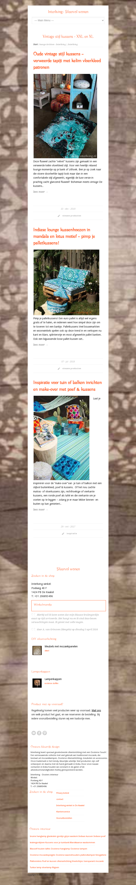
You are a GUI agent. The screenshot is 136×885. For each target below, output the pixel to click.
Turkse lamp (35, 867)
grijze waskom (71, 836)
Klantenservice (63, 812)
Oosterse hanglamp (60, 849)
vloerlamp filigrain (50, 867)
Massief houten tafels (40, 849)
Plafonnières (36, 861)
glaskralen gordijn (55, 836)
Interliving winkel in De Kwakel (70, 805)
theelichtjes (77, 861)
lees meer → (40, 191)
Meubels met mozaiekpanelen (61, 646)
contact (59, 799)
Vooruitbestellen (64, 818)
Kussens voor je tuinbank (57, 842)
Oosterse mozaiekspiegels (42, 855)
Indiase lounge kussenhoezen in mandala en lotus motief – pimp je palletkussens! (64, 236)
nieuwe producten (71, 216)
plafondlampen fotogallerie (93, 855)
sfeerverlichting (64, 861)
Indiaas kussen (86, 836)
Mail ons (96, 710)
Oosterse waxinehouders (68, 855)
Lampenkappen (53, 679)
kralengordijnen (37, 842)
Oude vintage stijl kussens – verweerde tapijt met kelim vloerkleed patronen (67, 60)
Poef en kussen (49, 861)
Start (35, 44)
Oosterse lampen (78, 849)
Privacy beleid (62, 793)
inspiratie (72, 533)
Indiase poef (99, 836)
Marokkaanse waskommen (82, 842)
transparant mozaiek (94, 861)
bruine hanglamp (38, 836)
